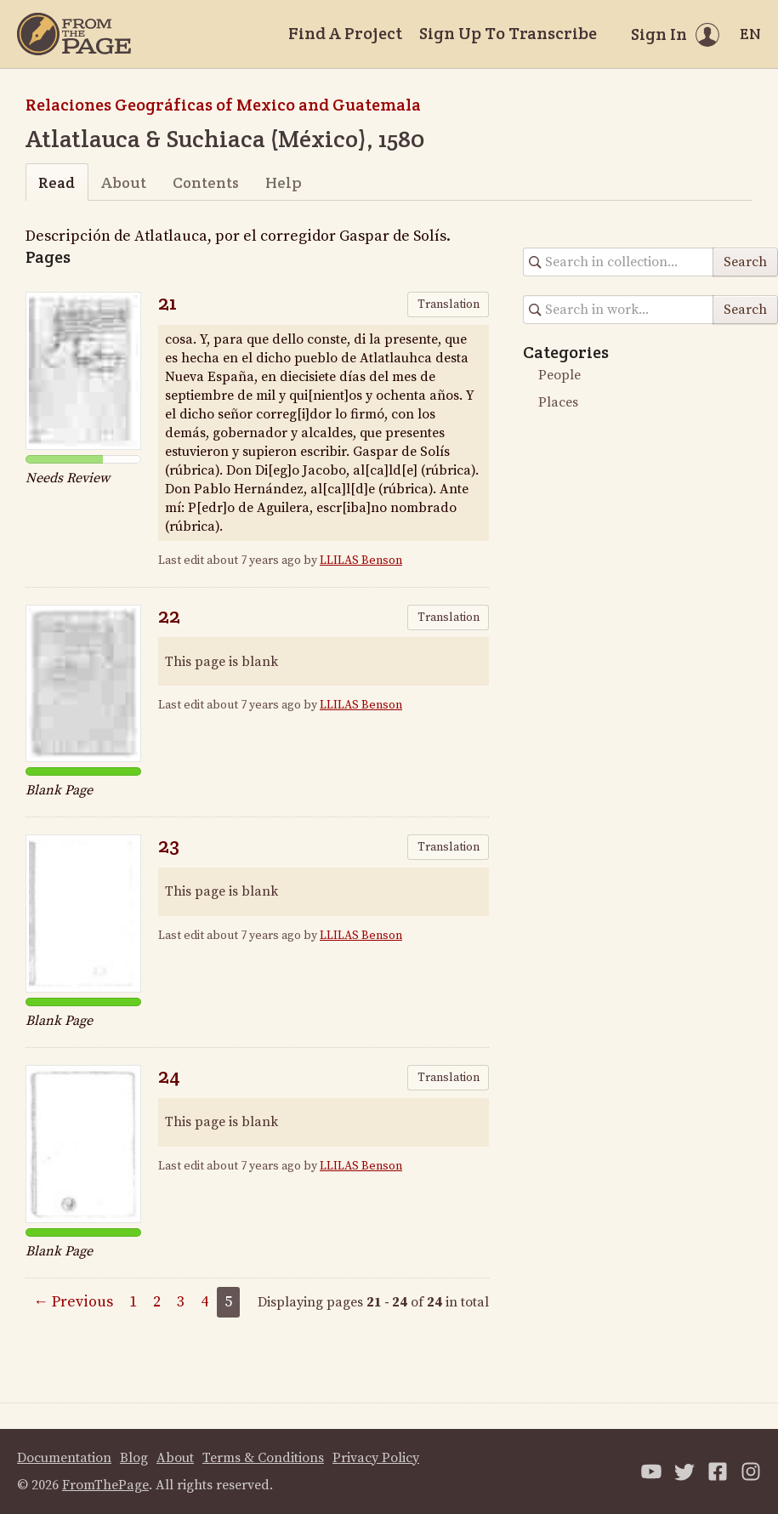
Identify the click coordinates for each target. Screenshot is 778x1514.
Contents (206, 182)
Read (56, 182)
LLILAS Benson (361, 560)
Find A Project (345, 33)
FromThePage (105, 1485)
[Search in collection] (618, 262)
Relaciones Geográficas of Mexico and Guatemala (223, 105)
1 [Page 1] (133, 1302)
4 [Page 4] (204, 1302)
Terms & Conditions (263, 1457)
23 (168, 845)
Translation (448, 304)
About (123, 182)
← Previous (73, 1302)
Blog (134, 1457)
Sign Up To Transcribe (508, 33)
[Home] (74, 34)
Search (745, 261)
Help (283, 182)
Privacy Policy (375, 1457)
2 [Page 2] (157, 1302)
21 (167, 302)
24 (169, 1075)
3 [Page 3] (181, 1302)
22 (169, 615)
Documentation (64, 1457)
